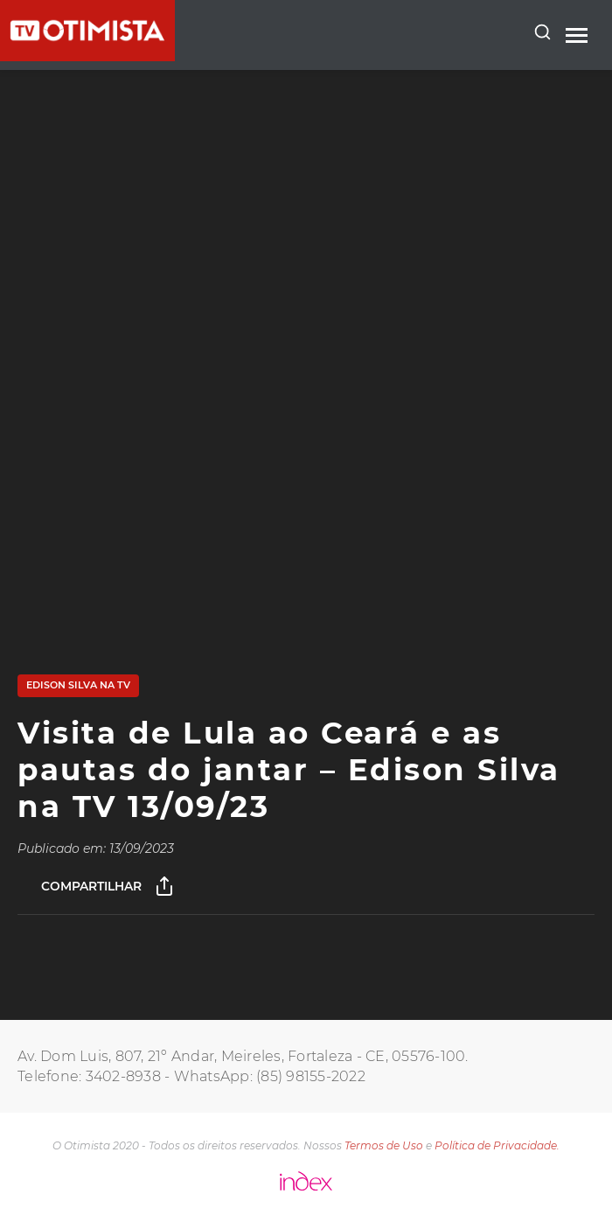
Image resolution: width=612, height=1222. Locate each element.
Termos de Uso (383, 1145)
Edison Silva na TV (78, 685)
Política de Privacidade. (497, 1145)
